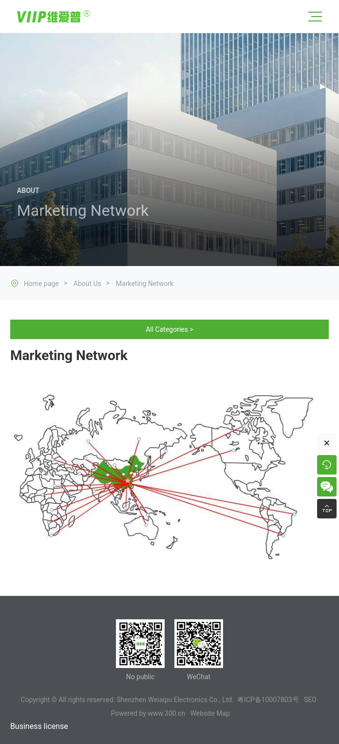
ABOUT (28, 191)
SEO (310, 700)
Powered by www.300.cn (148, 713)
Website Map (210, 713)
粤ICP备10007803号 (268, 700)
